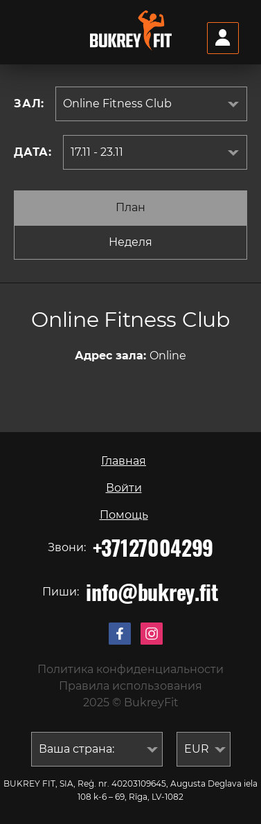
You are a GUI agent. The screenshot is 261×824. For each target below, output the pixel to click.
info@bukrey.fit (152, 592)
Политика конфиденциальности (130, 669)
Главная (123, 460)
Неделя (130, 242)
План (130, 207)
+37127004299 (153, 548)
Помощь (124, 514)
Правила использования (130, 685)
